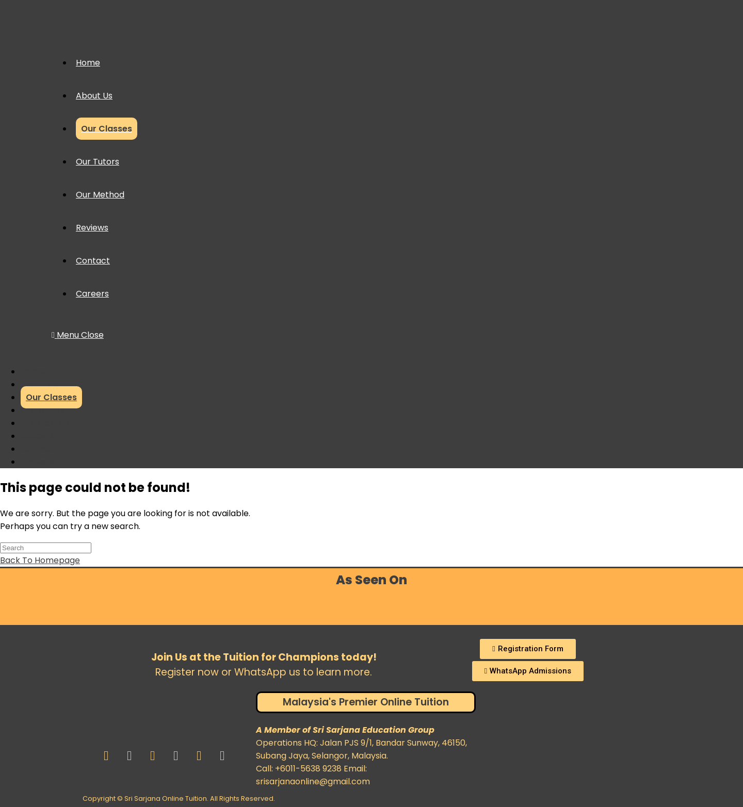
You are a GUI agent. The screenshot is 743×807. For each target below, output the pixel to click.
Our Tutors (42, 410)
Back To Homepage (40, 560)
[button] (527, 649)
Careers (37, 462)
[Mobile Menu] (78, 335)
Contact (38, 449)
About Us (39, 384)
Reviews (37, 436)
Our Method (45, 423)
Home (33, 371)
